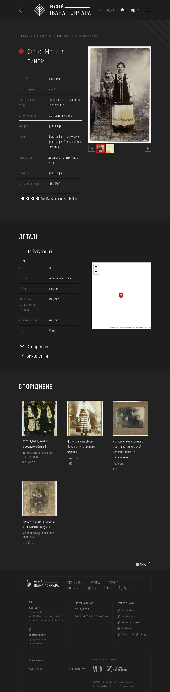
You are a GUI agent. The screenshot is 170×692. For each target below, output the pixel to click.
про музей (74, 582)
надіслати (75, 669)
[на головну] (41, 585)
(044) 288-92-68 (40, 616)
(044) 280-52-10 (55, 616)
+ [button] (96, 266)
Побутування (39, 251)
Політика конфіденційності (104, 686)
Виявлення (37, 355)
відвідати (124, 587)
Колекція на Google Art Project (135, 634)
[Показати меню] (148, 10)
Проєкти (114, 582)
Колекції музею (42, 36)
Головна (23, 36)
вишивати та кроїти (82, 587)
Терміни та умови (127, 686)
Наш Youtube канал (130, 622)
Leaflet (113, 327)
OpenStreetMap (125, 327)
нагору (141, 564)
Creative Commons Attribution (49, 198)
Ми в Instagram (128, 616)
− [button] (96, 271)
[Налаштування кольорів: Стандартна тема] (122, 10)
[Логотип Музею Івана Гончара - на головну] (62, 10)
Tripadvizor (126, 628)
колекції (95, 582)
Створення (37, 346)
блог (107, 587)
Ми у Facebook (128, 610)
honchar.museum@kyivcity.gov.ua (51, 620)
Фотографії (63, 36)
